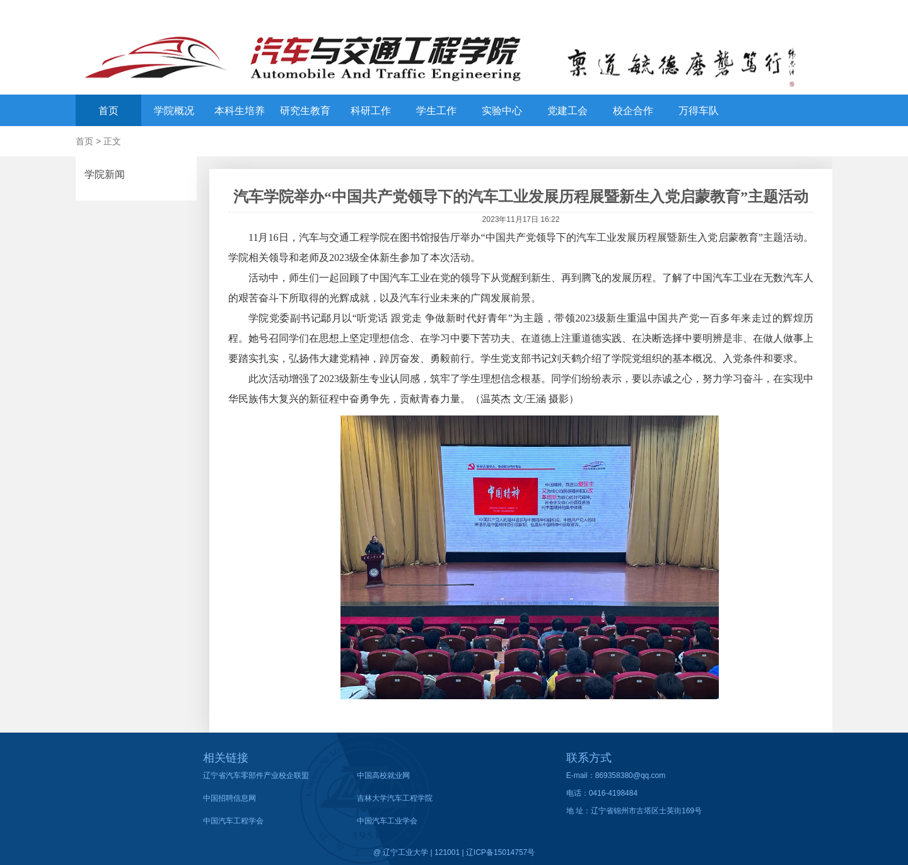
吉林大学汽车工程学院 (395, 798)
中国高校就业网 (383, 775)
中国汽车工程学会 (233, 820)
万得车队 (698, 110)
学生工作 (436, 110)
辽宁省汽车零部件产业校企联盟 (256, 775)
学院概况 (174, 110)
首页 (108, 110)
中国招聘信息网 (229, 798)
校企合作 (633, 110)
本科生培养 (239, 110)
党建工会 (567, 110)
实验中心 (502, 110)
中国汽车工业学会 (387, 820)
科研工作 (371, 110)
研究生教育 (305, 110)
